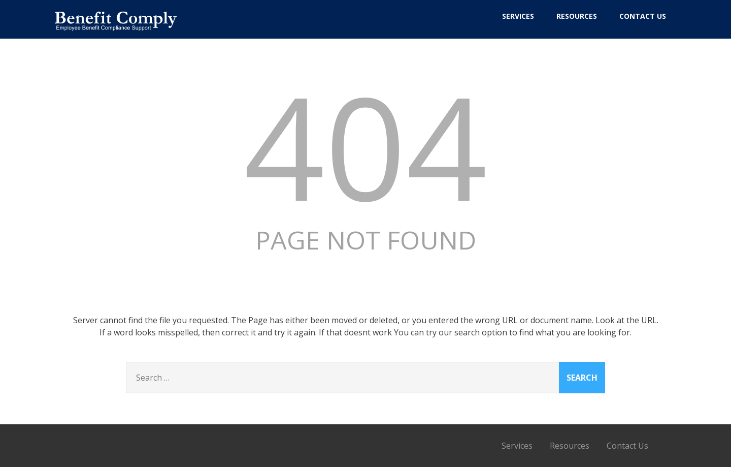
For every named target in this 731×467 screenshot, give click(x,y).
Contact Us (642, 16)
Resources (576, 16)
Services (518, 16)
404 (365, 145)
